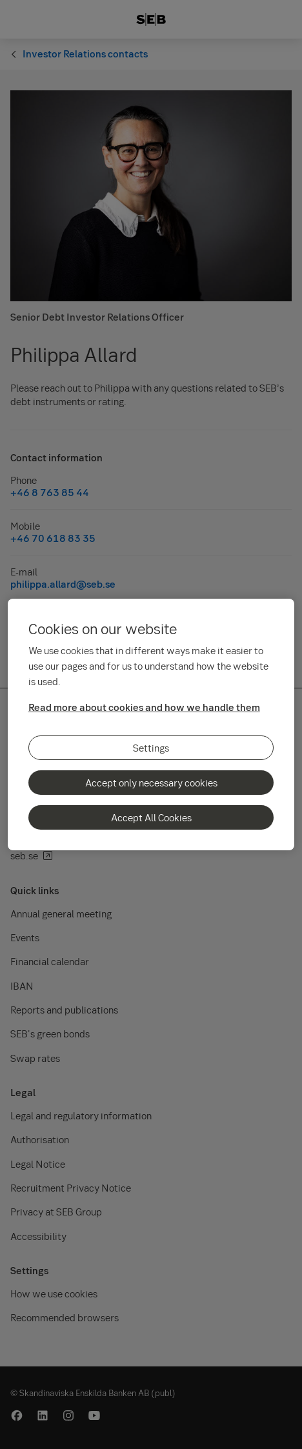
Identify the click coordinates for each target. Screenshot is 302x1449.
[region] (151, 724)
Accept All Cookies (151, 817)
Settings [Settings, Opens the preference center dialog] (151, 747)
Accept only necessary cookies (151, 782)
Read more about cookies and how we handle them (144, 707)
